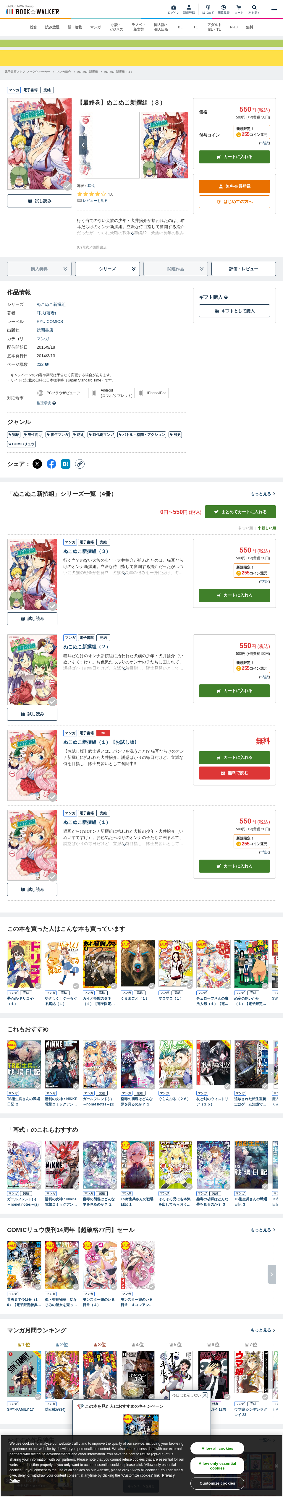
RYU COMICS (50, 330)
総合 (33, 27)
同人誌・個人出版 (161, 27)
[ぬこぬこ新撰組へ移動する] (87, 80)
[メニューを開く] (274, 9)
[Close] (276, 1465)
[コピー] (79, 472)
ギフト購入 (213, 305)
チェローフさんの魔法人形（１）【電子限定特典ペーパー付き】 (212, 1010)
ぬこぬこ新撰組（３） (87, 559)
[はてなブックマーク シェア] (65, 472)
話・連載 (75, 27)
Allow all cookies (217, 1448)
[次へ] (83, 153)
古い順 (245, 536)
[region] (141, 1466)
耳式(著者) (46, 321)
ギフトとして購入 (234, 319)
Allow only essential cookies (217, 1465)
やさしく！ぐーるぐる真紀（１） (61, 1009)
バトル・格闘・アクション (142, 443)
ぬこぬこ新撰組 (51, 313)
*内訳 (264, 152)
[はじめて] (208, 9)
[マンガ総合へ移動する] (63, 80)
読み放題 (52, 27)
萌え (78, 443)
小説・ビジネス (116, 27)
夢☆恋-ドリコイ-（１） (20, 1009)
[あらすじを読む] (132, 235)
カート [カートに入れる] (234, 604)
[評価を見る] (95, 205)
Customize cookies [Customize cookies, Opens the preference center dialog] (217, 1483)
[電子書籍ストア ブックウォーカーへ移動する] (27, 80)
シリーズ (117, 277)
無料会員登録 (234, 195)
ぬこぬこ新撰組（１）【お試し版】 (101, 750)
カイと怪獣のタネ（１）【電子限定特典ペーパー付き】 (99, 1010)
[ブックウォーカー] (32, 9)
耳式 (91, 194)
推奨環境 (46, 412)
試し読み (39, 209)
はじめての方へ (234, 210)
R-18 (233, 27)
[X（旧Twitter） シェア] (37, 472)
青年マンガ (57, 443)
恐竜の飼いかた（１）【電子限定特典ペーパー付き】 (250, 1010)
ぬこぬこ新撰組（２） (87, 655)
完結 (13, 443)
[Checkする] (67, 194)
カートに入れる (234, 165)
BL (180, 27)
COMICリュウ (21, 453)
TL (195, 27)
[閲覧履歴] (223, 9)
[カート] (239, 9)
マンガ (95, 27)
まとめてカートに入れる (240, 520)
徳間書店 (45, 338)
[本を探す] (254, 9)
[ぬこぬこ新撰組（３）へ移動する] (119, 80)
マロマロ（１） (171, 1007)
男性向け (33, 443)
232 (43, 373)
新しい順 (266, 536)
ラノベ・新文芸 (139, 27)
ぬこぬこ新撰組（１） (87, 830)
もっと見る (263, 502)
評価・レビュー (243, 277)
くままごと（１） (135, 1007)
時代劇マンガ (101, 443)
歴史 (175, 443)
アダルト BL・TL (214, 27)
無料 (249, 27)
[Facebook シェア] (51, 472)
